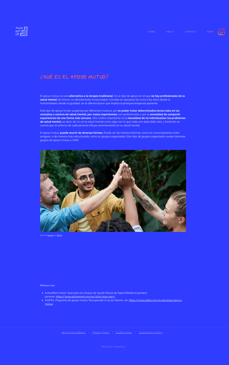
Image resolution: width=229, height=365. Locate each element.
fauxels (51, 235)
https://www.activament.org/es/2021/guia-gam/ (85, 296)
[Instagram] (221, 31)
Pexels (59, 235)
